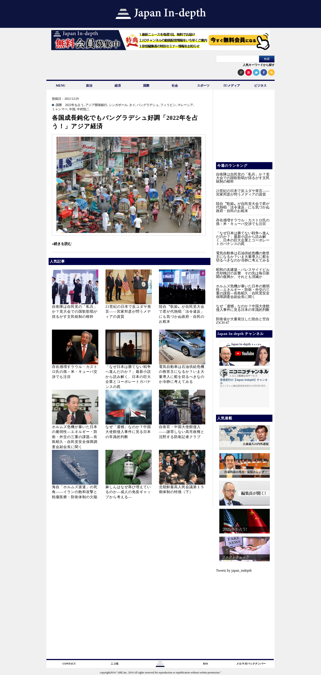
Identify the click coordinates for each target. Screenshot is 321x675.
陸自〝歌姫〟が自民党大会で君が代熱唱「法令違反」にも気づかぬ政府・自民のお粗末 (243, 207)
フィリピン (168, 105)
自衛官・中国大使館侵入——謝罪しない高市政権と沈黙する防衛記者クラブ (181, 432)
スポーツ (203, 85)
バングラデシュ (148, 105)
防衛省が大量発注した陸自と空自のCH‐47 (243, 320)
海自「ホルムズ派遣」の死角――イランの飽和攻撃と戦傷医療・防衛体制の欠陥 (74, 492)
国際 (146, 85)
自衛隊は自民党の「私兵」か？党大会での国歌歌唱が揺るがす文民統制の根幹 (74, 311)
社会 (175, 85)
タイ (132, 105)
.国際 (58, 105)
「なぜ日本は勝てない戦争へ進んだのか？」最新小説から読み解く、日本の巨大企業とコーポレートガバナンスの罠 (128, 377)
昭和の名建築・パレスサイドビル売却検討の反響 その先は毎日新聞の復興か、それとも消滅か (243, 273)
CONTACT (69, 663)
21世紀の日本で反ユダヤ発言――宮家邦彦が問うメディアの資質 (128, 311)
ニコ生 (115, 663)
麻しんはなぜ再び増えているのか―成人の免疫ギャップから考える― (128, 492)
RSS (205, 663)
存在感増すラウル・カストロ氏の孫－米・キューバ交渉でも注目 (74, 372)
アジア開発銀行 (96, 105)
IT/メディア (232, 85)
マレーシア (185, 105)
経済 (118, 85)
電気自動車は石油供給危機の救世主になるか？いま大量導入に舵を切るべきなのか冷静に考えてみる (243, 256)
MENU (61, 85)
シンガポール (118, 105)
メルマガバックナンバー (251, 663)
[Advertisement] (244, 129)
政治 (89, 85)
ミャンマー (60, 109)
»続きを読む (62, 244)
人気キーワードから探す (259, 65)
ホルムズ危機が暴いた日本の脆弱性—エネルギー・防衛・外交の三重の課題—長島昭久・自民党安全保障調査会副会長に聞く (74, 437)
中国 (72, 109)
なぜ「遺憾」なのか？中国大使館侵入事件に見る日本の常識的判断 (128, 432)
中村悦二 (83, 109)
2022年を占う (74, 105)
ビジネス (260, 85)
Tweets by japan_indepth (234, 570)
